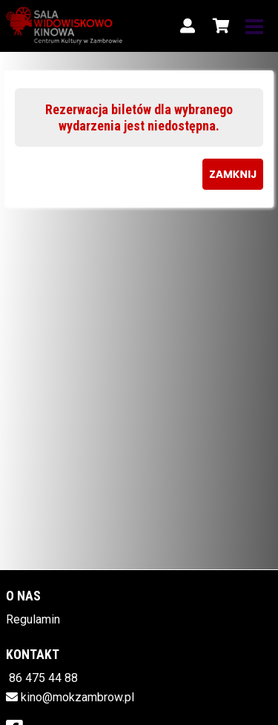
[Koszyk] (218, 26)
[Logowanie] (187, 26)
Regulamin (33, 619)
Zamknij (233, 174)
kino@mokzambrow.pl (77, 697)
